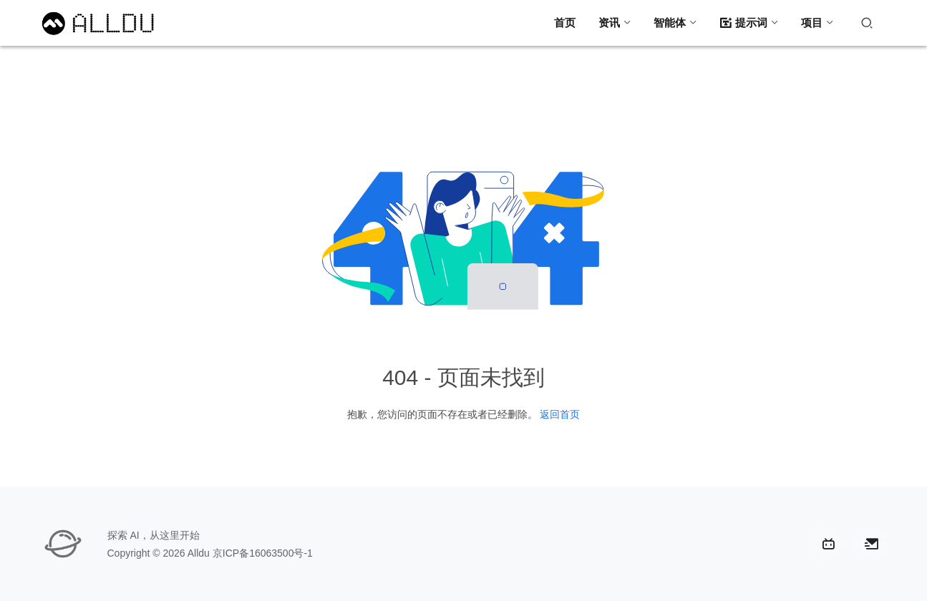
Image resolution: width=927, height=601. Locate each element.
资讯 (609, 22)
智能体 (670, 22)
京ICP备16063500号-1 (263, 553)
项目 (811, 22)
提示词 (743, 23)
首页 (565, 22)
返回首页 (560, 414)
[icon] (829, 543)
